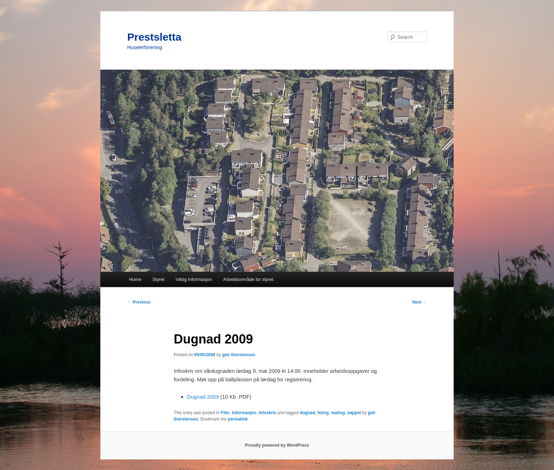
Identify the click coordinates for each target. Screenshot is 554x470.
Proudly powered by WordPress (277, 445)
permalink (238, 419)
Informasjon (244, 412)
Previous (139, 302)
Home (135, 279)
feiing (323, 412)
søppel (354, 412)
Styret (158, 279)
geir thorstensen (238, 354)
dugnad (307, 412)
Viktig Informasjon (194, 279)
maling (338, 412)
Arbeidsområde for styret (248, 279)
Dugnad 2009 (203, 397)
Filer (225, 412)
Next (419, 302)
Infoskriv (267, 412)
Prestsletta (154, 37)
